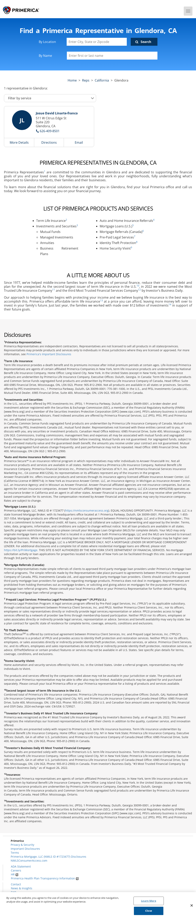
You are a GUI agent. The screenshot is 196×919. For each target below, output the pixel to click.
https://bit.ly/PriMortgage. (21, 550)
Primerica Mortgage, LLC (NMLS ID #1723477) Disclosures (48, 856)
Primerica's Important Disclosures (49, 354)
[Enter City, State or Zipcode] (97, 42)
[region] (98, 905)
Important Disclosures (25, 849)
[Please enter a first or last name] (112, 56)
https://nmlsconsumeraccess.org (86, 510)
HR (14, 874)
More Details (19, 142)
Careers (16, 870)
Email (79, 142)
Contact (16, 884)
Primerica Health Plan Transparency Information (45, 878)
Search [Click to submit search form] (146, 42)
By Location (47, 42)
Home (72, 80)
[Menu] (188, 11)
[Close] (191, 905)
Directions (49, 142)
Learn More (148, 901)
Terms (15, 852)
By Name (45, 55)
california (102, 80)
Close (148, 910)
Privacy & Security (22, 845)
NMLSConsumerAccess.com (29, 860)
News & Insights (21, 888)
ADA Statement (21, 866)
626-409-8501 (50, 131)
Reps (85, 80)
